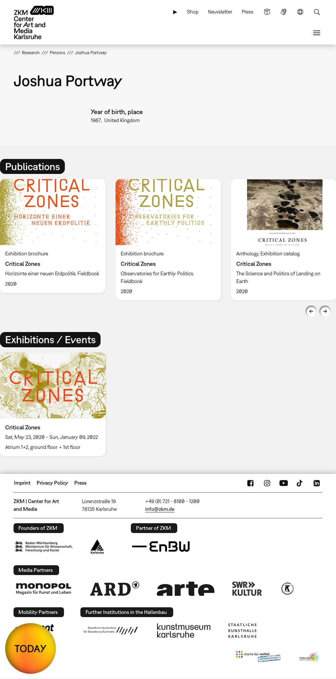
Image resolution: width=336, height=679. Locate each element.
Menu (316, 32)
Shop (193, 12)
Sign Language (283, 11)
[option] (168, 239)
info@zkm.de (159, 509)
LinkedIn (316, 483)
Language (300, 11)
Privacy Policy (52, 483)
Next (325, 311)
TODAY (30, 648)
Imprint (22, 483)
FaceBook (250, 483)
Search (316, 11)
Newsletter (220, 12)
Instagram (267, 483)
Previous (311, 311)
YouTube (283, 483)
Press (247, 12)
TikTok (300, 483)
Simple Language (267, 11)
